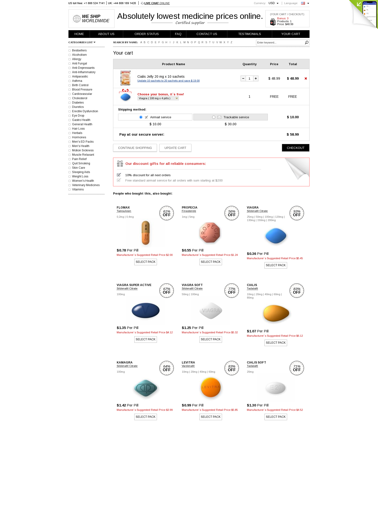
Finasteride (189, 211)
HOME (79, 34)
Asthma (77, 81)
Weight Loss (80, 176)
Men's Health (80, 146)
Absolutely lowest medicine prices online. (190, 16)
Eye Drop (78, 115)
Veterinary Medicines (86, 185)
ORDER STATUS (147, 34)
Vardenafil (188, 365)
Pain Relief (79, 159)
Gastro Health (81, 120)
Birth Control (80, 85)
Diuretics (78, 107)
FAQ (178, 34)
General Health (82, 124)
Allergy (76, 59)
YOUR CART (290, 34)
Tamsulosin (124, 211)
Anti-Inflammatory (83, 72)
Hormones (79, 137)
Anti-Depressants (83, 68)
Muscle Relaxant (83, 154)
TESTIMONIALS (249, 34)
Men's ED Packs (83, 141)
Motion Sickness (83, 150)
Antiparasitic (80, 76)
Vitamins (78, 189)
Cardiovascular (82, 94)
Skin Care (78, 167)
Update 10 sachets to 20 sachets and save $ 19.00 (168, 80)
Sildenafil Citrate (257, 211)
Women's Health (83, 180)
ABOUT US (106, 34)
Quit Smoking (81, 163)
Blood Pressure (82, 89)
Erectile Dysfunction (85, 111)
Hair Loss (78, 128)
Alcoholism (79, 54)
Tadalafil (252, 288)
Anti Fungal (79, 63)
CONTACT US (206, 34)
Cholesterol (79, 98)
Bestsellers (79, 50)
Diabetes (78, 102)
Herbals (77, 133)
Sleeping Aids (81, 172)
